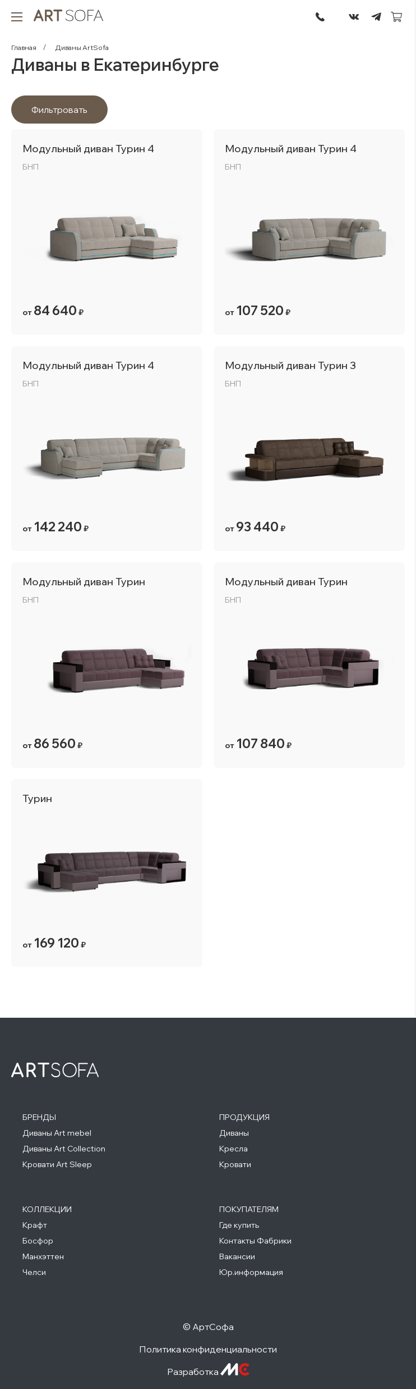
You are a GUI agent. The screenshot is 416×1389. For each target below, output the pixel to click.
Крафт (34, 1225)
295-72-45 (320, 17)
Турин (37, 798)
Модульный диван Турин (83, 581)
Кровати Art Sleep (57, 1164)
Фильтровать (59, 109)
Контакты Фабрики (255, 1241)
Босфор (37, 1241)
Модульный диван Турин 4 (88, 148)
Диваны (234, 1133)
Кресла (233, 1149)
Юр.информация (251, 1272)
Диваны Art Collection (63, 1149)
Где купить (239, 1225)
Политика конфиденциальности (208, 1349)
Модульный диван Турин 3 (290, 365)
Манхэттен (43, 1256)
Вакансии (237, 1256)
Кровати (235, 1164)
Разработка (208, 1371)
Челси (34, 1272)
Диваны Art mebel (56, 1133)
